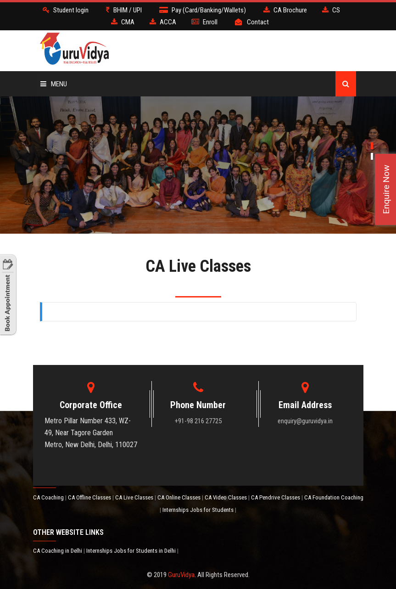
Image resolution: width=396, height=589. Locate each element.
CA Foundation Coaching (333, 497)
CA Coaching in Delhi (58, 550)
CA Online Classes (179, 497)
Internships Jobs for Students (198, 509)
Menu (53, 84)
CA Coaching (49, 497)
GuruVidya (181, 575)
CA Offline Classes (90, 497)
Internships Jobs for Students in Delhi (131, 550)
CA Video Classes (226, 497)
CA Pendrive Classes (276, 497)
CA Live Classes (135, 497)
